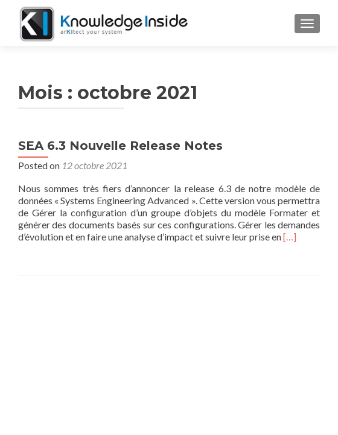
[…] (289, 236)
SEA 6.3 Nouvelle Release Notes (120, 145)
